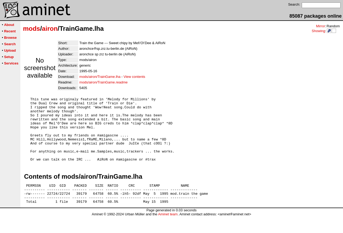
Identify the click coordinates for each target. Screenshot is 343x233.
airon (50, 28)
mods (31, 28)
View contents (134, 77)
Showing (318, 31)
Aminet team (168, 231)
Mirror (320, 26)
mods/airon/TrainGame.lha (99, 77)
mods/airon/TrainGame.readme (103, 82)
